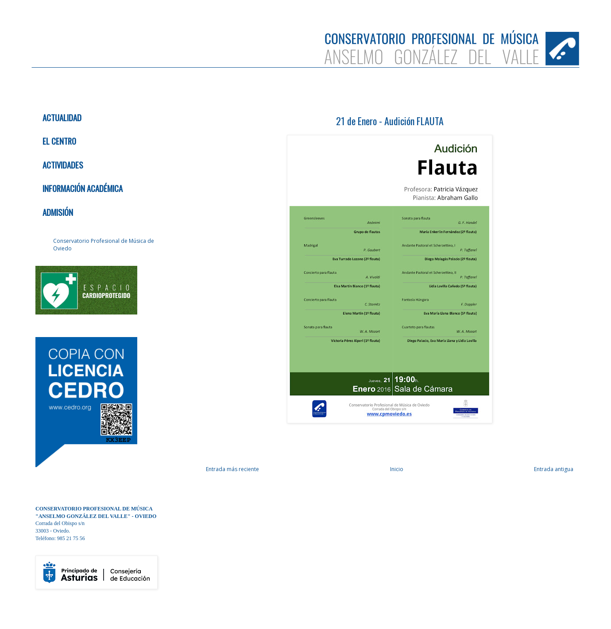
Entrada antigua (553, 469)
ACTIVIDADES (63, 165)
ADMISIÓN (58, 212)
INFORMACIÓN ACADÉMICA (83, 188)
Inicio (396, 469)
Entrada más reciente (232, 469)
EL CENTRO (59, 141)
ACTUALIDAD (62, 117)
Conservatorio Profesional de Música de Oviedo (103, 244)
